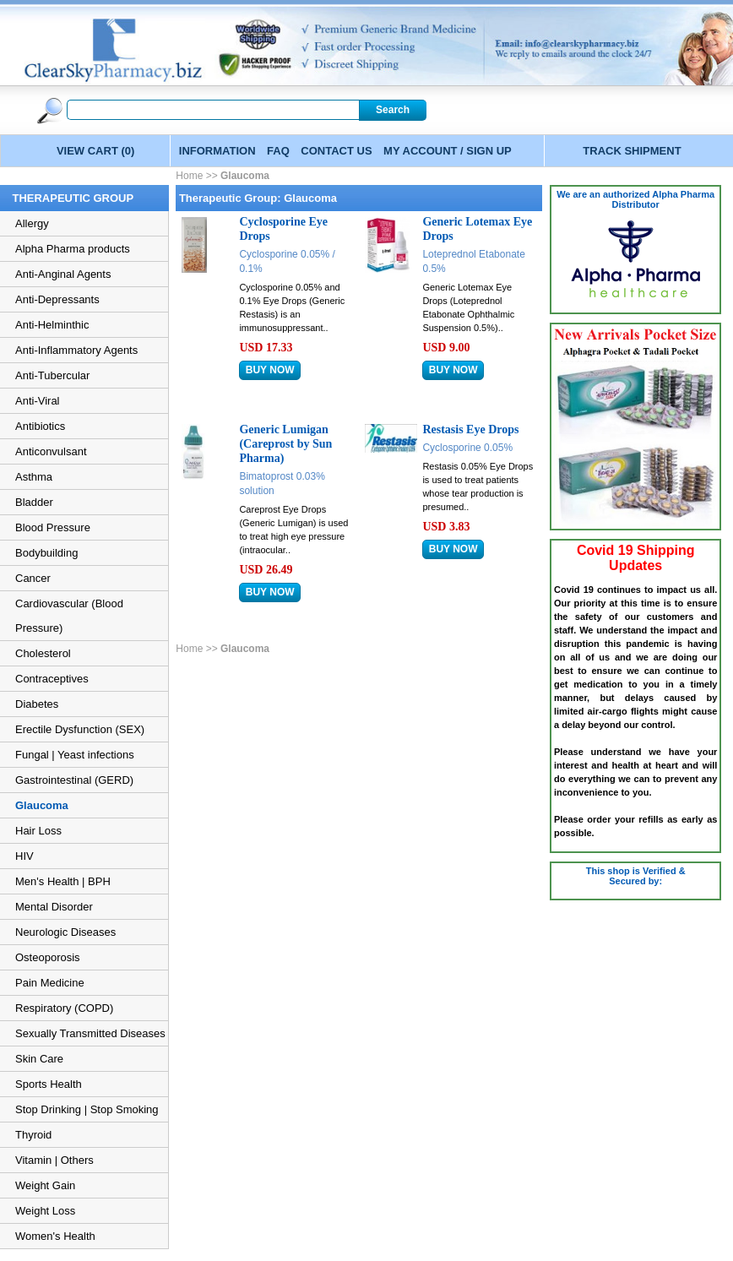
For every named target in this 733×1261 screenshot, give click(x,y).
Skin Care (39, 1058)
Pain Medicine (49, 982)
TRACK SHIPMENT (632, 150)
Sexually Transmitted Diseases (90, 1033)
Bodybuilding (46, 552)
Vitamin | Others (54, 1160)
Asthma (33, 476)
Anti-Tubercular (52, 375)
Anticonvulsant (51, 451)
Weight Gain (45, 1185)
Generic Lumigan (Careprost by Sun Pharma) (285, 444)
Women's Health (55, 1236)
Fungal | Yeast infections (74, 754)
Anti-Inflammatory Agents (76, 350)
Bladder (34, 502)
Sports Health (48, 1084)
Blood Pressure (52, 527)
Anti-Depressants (57, 299)
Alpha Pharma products (72, 248)
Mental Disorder (54, 906)
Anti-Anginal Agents (63, 274)
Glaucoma (41, 805)
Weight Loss (45, 1210)
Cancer (33, 578)
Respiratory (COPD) (64, 1008)
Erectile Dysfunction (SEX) (79, 729)
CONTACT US (336, 150)
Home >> (198, 176)
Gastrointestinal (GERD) (74, 780)
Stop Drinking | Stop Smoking (87, 1109)
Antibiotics (40, 426)
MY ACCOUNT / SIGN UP (447, 150)
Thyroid (33, 1134)
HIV (24, 856)
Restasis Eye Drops (470, 429)
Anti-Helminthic (52, 324)
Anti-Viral (37, 400)
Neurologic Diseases (65, 932)
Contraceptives (52, 678)
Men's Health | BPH (63, 881)
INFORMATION (217, 150)
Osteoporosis (47, 957)
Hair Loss (38, 830)
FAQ (278, 150)
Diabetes (36, 704)
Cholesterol (43, 653)
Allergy (32, 223)
